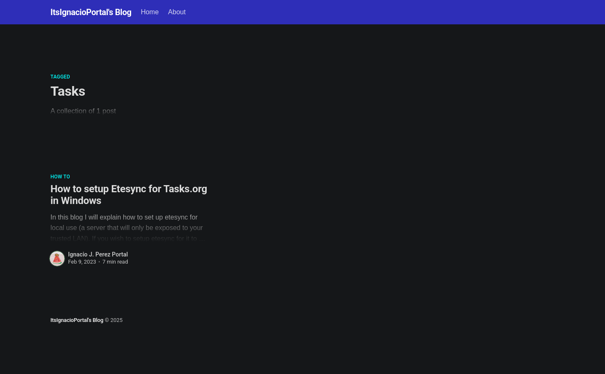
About (177, 12)
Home (150, 12)
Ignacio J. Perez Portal (98, 254)
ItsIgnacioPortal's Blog (91, 12)
